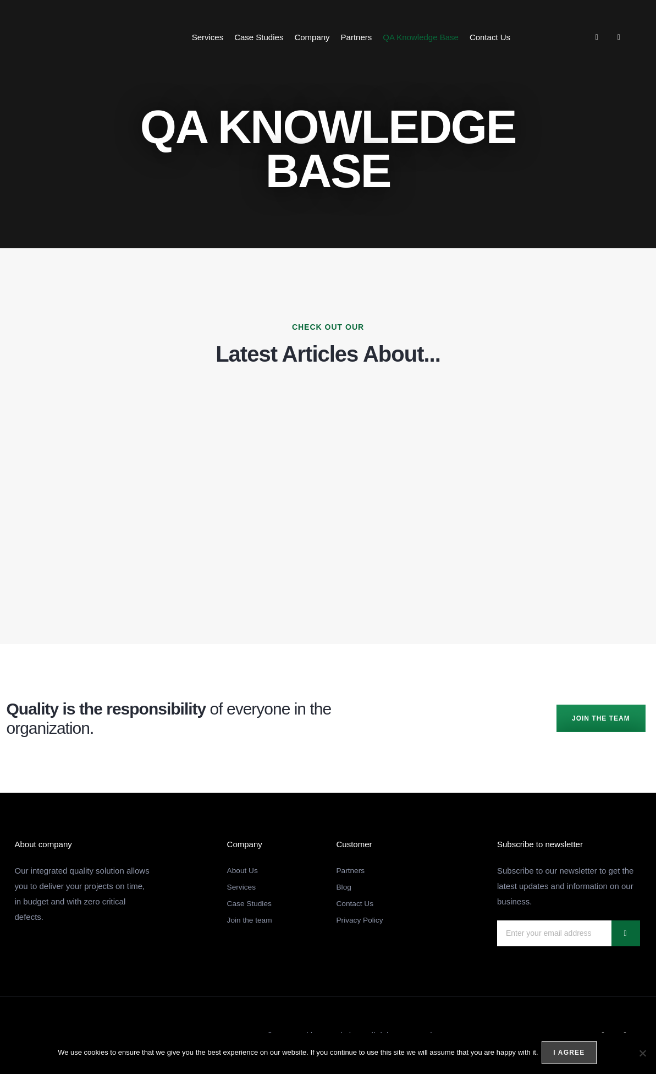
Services (208, 37)
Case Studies (258, 37)
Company (311, 37)
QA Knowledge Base (421, 37)
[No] (642, 1054)
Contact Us (490, 37)
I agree (571, 1054)
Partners (356, 37)
